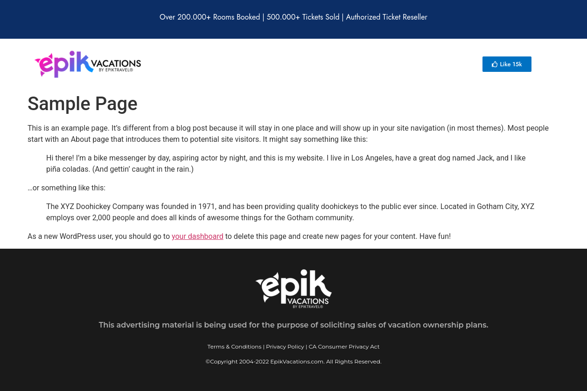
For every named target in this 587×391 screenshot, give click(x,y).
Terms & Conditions (234, 346)
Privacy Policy (285, 346)
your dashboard (198, 236)
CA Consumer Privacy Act (344, 346)
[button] (506, 64)
